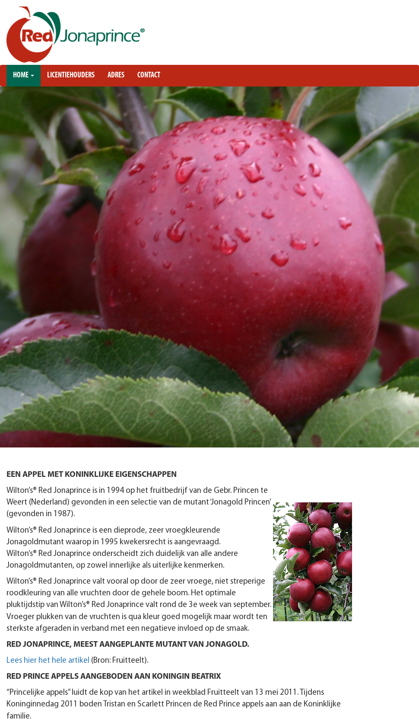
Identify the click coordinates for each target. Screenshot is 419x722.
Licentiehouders (71, 75)
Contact (148, 75)
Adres (116, 75)
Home (23, 75)
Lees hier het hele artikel (48, 661)
